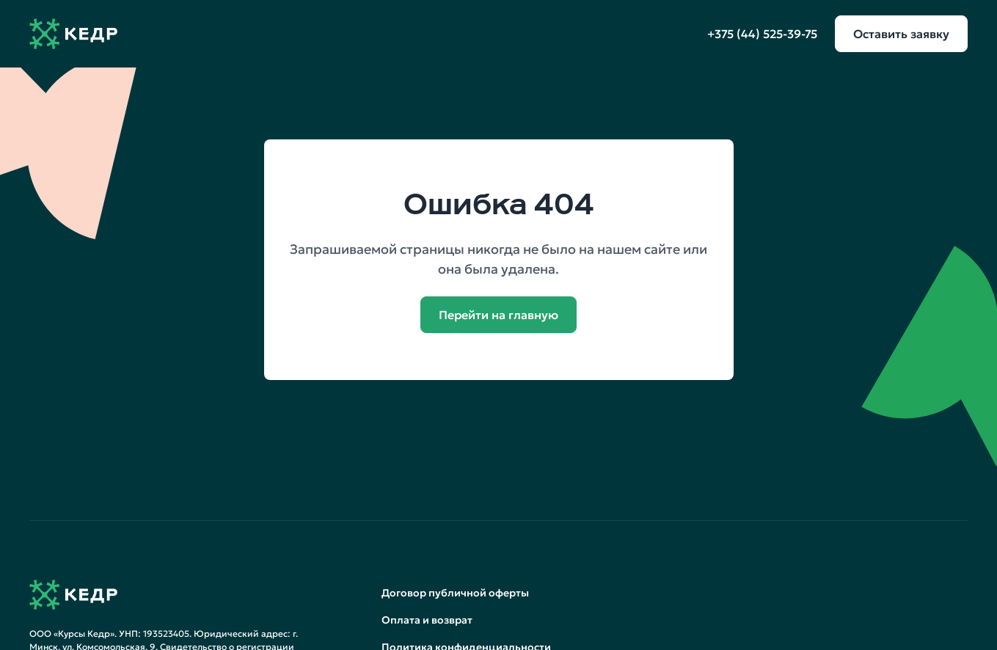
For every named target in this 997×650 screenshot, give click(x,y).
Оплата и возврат (426, 620)
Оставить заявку (901, 33)
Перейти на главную (498, 314)
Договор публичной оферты (455, 592)
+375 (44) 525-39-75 (762, 33)
